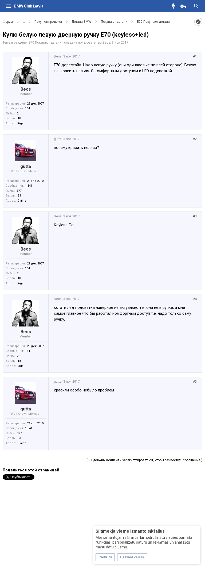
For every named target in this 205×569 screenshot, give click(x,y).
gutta (25, 166)
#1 (195, 56)
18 (19, 118)
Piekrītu (105, 557)
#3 (195, 216)
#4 (195, 299)
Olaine (21, 200)
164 (27, 108)
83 (19, 195)
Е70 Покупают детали (45, 42)
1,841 (28, 185)
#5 (195, 381)
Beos (106, 42)
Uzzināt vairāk (132, 557)
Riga (20, 123)
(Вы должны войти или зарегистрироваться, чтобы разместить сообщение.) (144, 460)
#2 (195, 139)
